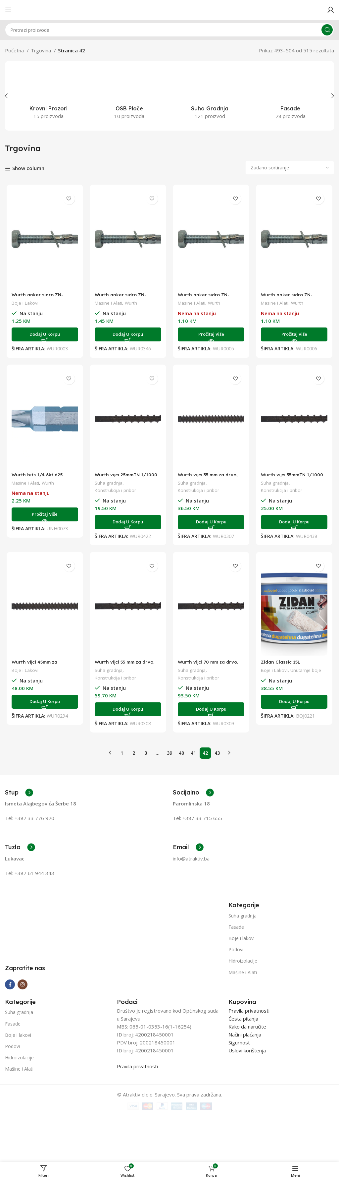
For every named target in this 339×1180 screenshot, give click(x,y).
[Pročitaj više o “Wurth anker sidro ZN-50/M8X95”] (211, 334)
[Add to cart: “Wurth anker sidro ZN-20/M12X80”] (43, 334)
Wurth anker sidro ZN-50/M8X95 (205, 297)
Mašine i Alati (242, 969)
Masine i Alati (108, 303)
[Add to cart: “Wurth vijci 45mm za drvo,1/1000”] (43, 702)
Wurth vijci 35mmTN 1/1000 (286, 477)
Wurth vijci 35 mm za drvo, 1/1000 (210, 477)
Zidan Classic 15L (283, 662)
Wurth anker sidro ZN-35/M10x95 (121, 297)
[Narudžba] (289, 168)
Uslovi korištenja (247, 1097)
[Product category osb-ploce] (129, 95)
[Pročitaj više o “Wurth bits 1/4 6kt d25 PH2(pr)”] (43, 514)
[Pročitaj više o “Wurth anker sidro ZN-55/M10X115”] (295, 334)
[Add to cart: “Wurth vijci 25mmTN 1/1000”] (128, 522)
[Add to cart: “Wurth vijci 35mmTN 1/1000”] (295, 522)
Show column (28, 168)
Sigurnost (239, 1089)
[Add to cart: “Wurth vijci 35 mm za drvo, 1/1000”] (211, 522)
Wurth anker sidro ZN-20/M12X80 (37, 297)
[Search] (169, 30)
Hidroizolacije (242, 958)
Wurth (131, 303)
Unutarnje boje (308, 670)
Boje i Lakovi (24, 303)
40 (181, 749)
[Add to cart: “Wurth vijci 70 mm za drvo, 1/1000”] (211, 709)
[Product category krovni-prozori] (49, 95)
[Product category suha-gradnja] (210, 95)
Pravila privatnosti (137, 1113)
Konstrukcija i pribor (115, 490)
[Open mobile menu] (8, 10)
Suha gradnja (108, 483)
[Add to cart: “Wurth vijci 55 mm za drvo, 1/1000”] (128, 709)
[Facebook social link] (10, 1031)
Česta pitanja (243, 1065)
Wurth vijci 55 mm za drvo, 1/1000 (127, 665)
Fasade (236, 923)
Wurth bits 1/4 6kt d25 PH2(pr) (37, 477)
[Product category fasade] (291, 95)
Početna (15, 50)
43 (217, 749)
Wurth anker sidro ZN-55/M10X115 (289, 297)
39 (169, 749)
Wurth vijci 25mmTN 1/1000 (119, 477)
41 (193, 749)
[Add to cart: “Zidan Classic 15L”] (295, 702)
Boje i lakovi (241, 935)
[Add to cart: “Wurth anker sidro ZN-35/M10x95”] (128, 334)
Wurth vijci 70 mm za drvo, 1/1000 (211, 665)
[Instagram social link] (22, 1031)
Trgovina (41, 50)
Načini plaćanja (244, 1081)
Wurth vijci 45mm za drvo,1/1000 (35, 665)
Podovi (235, 946)
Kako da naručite (247, 1073)
